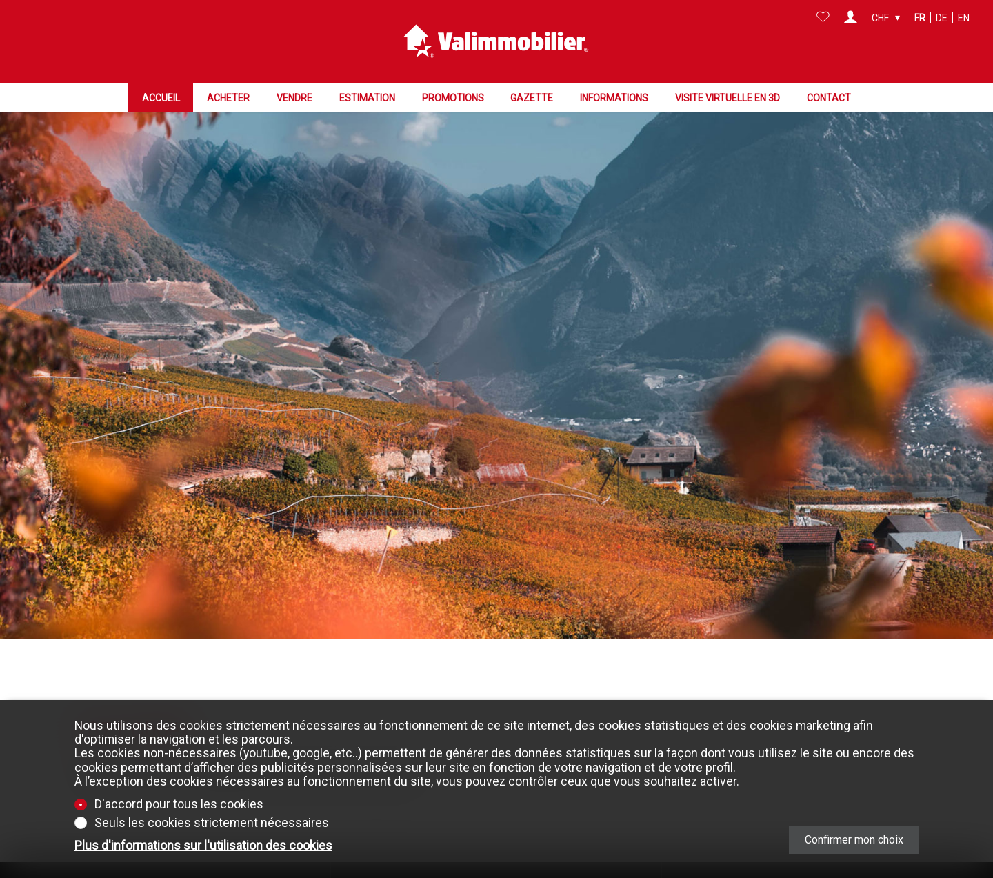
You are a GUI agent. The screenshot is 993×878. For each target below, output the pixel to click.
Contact (829, 97)
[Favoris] (823, 18)
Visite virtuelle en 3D (727, 97)
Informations (614, 97)
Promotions (453, 97)
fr (919, 17)
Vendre (294, 97)
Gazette (531, 97)
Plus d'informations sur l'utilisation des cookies (203, 845)
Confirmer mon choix (854, 839)
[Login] (850, 18)
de (941, 17)
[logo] (496, 41)
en (964, 17)
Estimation (367, 97)
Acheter (228, 97)
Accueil (161, 97)
